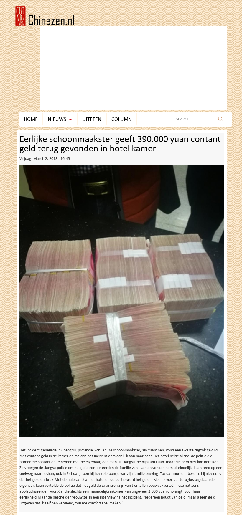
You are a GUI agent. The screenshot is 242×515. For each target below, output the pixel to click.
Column (121, 119)
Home (31, 119)
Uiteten (91, 119)
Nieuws (60, 119)
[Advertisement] (133, 38)
